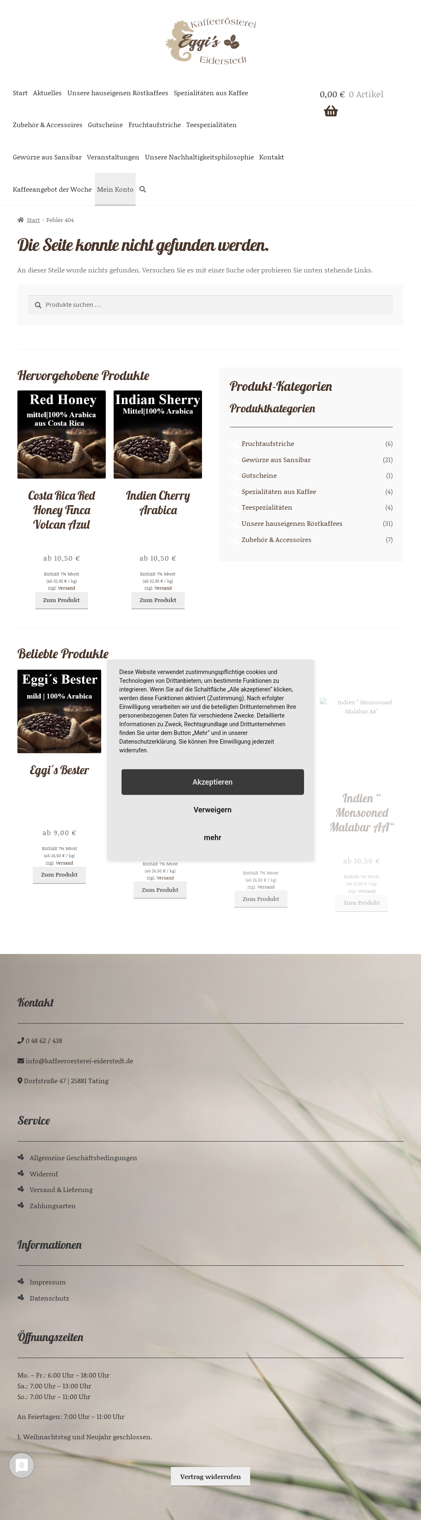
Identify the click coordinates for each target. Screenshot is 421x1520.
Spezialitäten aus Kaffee (211, 92)
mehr (212, 837)
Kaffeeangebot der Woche (52, 189)
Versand (66, 590)
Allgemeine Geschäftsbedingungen (83, 1157)
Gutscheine (105, 124)
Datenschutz (49, 1298)
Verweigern (213, 809)
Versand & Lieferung (61, 1189)
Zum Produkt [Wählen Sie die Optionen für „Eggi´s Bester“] (59, 890)
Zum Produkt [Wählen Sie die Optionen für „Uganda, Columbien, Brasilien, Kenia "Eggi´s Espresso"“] (160, 922)
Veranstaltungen (113, 156)
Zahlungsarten (53, 1205)
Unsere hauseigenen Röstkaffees (118, 92)
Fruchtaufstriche (155, 124)
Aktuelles (47, 92)
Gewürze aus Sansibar (47, 156)
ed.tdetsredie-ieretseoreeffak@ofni (79, 1060)
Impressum (48, 1281)
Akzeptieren (212, 781)
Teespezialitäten (211, 124)
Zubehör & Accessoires (48, 124)
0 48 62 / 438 (44, 1040)
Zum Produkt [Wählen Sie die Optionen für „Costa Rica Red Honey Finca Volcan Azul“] (61, 601)
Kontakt (271, 156)
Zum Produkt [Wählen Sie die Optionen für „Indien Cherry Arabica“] (158, 606)
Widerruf (44, 1173)
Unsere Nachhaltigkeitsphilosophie (199, 156)
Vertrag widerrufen (210, 1476)
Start (20, 92)
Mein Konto (115, 189)
